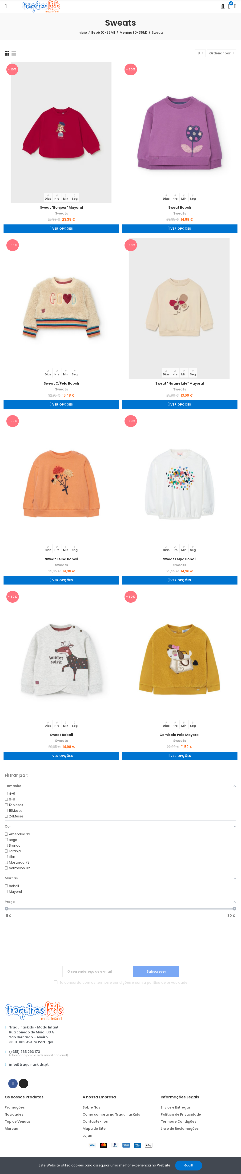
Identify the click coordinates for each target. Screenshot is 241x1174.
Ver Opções (62, 228)
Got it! (188, 1165)
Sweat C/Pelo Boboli (61, 383)
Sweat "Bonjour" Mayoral (61, 207)
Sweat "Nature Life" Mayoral (179, 383)
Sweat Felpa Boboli (61, 559)
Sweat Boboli (179, 207)
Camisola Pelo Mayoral (180, 734)
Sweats (61, 213)
